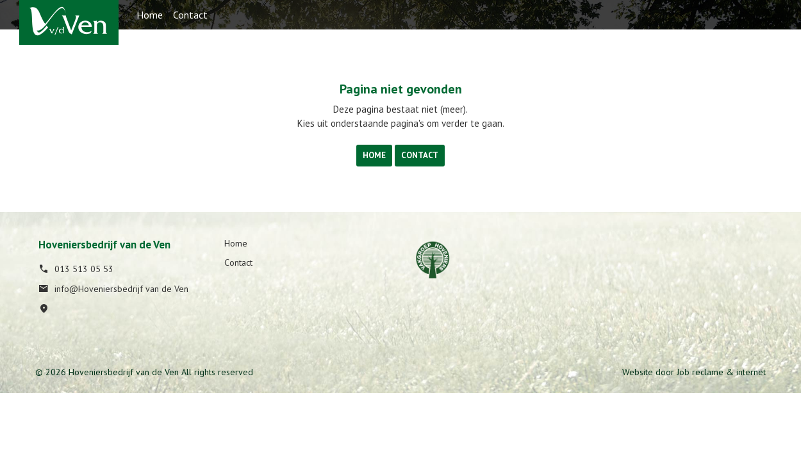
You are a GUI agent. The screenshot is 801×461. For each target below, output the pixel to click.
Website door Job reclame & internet (694, 372)
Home (149, 14)
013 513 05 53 (75, 269)
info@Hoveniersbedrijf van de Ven (113, 288)
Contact (190, 14)
